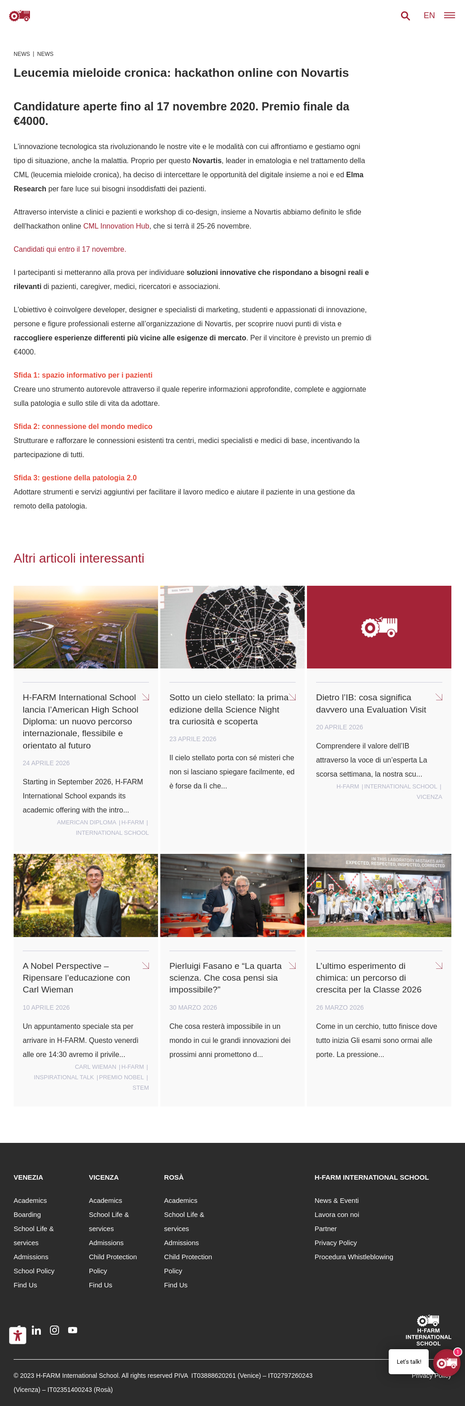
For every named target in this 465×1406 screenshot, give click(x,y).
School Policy (34, 1271)
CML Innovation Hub (116, 226)
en (429, 15)
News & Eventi (337, 1200)
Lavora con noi (337, 1214)
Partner (326, 1228)
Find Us (25, 1285)
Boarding (27, 1214)
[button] (405, 15)
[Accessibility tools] (17, 1335)
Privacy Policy (336, 1242)
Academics (30, 1200)
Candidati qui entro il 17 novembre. (70, 249)
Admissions (31, 1257)
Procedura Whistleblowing (354, 1257)
